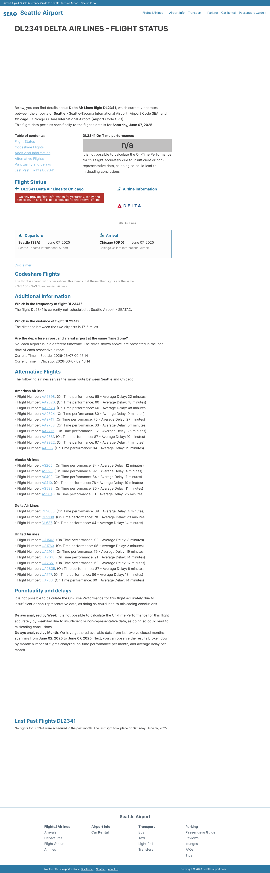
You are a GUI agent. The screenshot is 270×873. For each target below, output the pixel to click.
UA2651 (48, 562)
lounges (191, 843)
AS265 (47, 465)
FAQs (189, 849)
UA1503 (48, 539)
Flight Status (25, 141)
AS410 (47, 482)
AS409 (47, 476)
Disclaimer (87, 868)
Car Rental (228, 12)
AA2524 (48, 413)
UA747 (47, 574)
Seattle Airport (41, 12)
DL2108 (48, 517)
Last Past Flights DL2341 (34, 170)
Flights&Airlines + (154, 12)
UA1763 (48, 545)
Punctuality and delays (33, 164)
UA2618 (48, 557)
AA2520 (48, 402)
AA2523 (48, 407)
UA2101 (48, 551)
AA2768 (48, 425)
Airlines (50, 849)
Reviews (191, 837)
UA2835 (48, 568)
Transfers (145, 849)
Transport (146, 826)
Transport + (196, 12)
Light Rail (145, 843)
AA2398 (48, 396)
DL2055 (48, 511)
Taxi (141, 837)
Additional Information (32, 152)
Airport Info (177, 12)
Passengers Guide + (253, 12)
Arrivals (50, 832)
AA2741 (48, 419)
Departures (53, 837)
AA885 (47, 447)
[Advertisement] (135, 70)
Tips (188, 855)
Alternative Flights (29, 158)
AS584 (47, 493)
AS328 (47, 470)
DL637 (47, 522)
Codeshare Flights (29, 147)
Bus (141, 832)
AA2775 (48, 430)
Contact (100, 868)
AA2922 (48, 442)
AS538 (47, 488)
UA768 (47, 580)
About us (113, 868)
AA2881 (48, 436)
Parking (212, 12)
